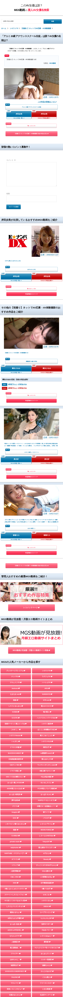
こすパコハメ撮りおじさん (16, 844)
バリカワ (47, 838)
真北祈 (16, 465)
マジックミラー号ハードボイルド (47, 977)
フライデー (15, 983)
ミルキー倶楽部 (47, 990)
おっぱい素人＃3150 (16, 800)
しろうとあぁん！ (47, 964)
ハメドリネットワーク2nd (47, 731)
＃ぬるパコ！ (47, 958)
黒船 (16, 712)
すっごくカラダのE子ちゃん (47, 889)
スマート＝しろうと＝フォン (15, 920)
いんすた (15, 756)
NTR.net (47, 712)
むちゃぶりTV (15, 964)
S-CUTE (15, 731)
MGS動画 (52, 63)
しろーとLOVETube (47, 857)
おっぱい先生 (15, 952)
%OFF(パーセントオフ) (47, 819)
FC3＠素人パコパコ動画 (47, 807)
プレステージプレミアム (16, 680)
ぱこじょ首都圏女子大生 (47, 743)
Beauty (47, 882)
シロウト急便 (47, 737)
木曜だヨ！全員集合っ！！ (47, 826)
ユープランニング (47, 939)
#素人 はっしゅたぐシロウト (15, 914)
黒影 (16, 851)
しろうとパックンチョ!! (15, 933)
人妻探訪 (15, 971)
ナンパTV (16, 687)
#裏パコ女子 (47, 914)
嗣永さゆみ (16, 372)
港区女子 (47, 762)
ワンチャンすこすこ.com (47, 781)
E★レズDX (15, 901)
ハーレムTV (47, 693)
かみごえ (47, 920)
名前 (8, 195)
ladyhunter (15, 870)
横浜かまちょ (15, 939)
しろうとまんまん (15, 718)
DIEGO (47, 933)
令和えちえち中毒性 (16, 946)
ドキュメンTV (15, 693)
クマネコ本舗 (15, 762)
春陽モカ (16, 543)
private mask (15, 863)
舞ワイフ (47, 832)
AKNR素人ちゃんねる (16, 807)
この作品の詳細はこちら (47, 102)
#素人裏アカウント (47, 788)
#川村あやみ (22, 389)
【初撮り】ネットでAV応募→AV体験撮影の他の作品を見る (31, 135)
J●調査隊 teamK (47, 769)
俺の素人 (47, 724)
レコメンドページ (32, 616)
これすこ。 (15, 743)
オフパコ (15, 882)
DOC (16, 838)
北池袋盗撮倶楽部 (16, 775)
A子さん (47, 876)
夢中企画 (15, 819)
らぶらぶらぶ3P (47, 946)
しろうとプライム (47, 844)
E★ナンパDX (31, 291)
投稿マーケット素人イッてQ (15, 737)
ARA (47, 699)
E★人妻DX (47, 895)
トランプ (15, 889)
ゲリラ (16, 826)
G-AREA (15, 857)
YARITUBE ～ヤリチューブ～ (15, 876)
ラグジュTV (47, 687)
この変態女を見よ (47, 901)
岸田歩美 (19, 114)
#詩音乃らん (12, 389)
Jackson (15, 699)
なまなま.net (16, 706)
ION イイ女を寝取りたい (16, 794)
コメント (11, 162)
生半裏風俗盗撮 (47, 908)
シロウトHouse (15, 750)
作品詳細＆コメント (31, 297)
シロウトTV (31, 127)
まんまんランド (47, 983)
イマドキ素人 (15, 788)
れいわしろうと (47, 800)
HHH (16, 908)
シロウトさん (47, 927)
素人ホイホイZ (47, 718)
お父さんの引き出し (16, 958)
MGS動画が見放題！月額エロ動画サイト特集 (31, 659)
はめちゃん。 (15, 990)
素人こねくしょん (47, 750)
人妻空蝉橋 (15, 895)
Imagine (15, 832)
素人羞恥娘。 (15, 977)
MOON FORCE (47, 851)
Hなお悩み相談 (47, 794)
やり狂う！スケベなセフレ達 (15, 927)
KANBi (16, 724)
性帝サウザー (47, 952)
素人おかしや (47, 775)
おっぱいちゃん (47, 813)
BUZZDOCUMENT (15, 769)
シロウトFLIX (47, 756)
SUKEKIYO (47, 706)
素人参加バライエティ (47, 870)
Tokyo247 (47, 863)
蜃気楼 (47, 971)
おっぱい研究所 (15, 813)
